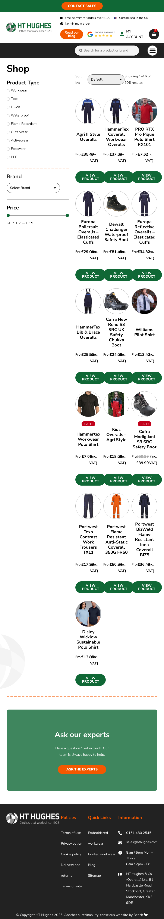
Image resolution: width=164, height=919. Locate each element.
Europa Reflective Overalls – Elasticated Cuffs (144, 232)
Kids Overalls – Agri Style (116, 435)
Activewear (17, 140)
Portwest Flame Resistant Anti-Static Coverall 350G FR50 (116, 539)
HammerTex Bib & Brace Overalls (88, 332)
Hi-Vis (13, 107)
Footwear (16, 148)
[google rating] (101, 34)
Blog (91, 865)
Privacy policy (71, 843)
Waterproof (18, 115)
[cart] (154, 34)
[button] (153, 51)
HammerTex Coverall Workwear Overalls (116, 136)
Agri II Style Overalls (88, 136)
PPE (12, 157)
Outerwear (17, 132)
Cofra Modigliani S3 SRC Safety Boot (145, 439)
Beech (140, 915)
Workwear (17, 90)
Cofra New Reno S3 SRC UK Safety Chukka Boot (116, 332)
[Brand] (33, 188)
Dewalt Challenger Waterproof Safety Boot (116, 232)
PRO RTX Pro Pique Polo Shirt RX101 (144, 136)
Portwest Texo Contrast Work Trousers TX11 (88, 539)
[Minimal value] (38, 215)
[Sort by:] (106, 79)
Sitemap (94, 875)
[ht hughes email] (138, 843)
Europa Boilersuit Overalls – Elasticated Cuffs (88, 232)
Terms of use (71, 833)
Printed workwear (102, 854)
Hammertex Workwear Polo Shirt (88, 439)
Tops (12, 98)
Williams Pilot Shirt (144, 332)
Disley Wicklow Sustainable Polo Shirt (88, 639)
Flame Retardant (22, 123)
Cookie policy (71, 854)
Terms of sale (71, 886)
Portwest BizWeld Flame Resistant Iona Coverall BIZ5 (144, 539)
